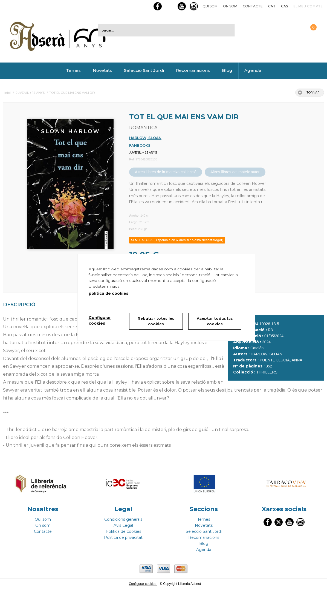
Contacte (253, 6)
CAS (284, 6)
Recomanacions (193, 70)
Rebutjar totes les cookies (156, 321)
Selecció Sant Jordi (144, 70)
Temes (73, 70)
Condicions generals (123, 519)
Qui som (210, 6)
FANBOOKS (140, 145)
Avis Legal (123, 525)
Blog (227, 70)
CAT (272, 6)
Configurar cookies (143, 584)
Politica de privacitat (123, 537)
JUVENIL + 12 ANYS (143, 152)
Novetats (102, 70)
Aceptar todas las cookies (215, 321)
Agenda (252, 70)
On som (230, 6)
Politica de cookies (123, 531)
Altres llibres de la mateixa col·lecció (165, 172)
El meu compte (308, 6)
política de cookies (108, 293)
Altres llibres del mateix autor (235, 172)
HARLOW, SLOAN (145, 137)
